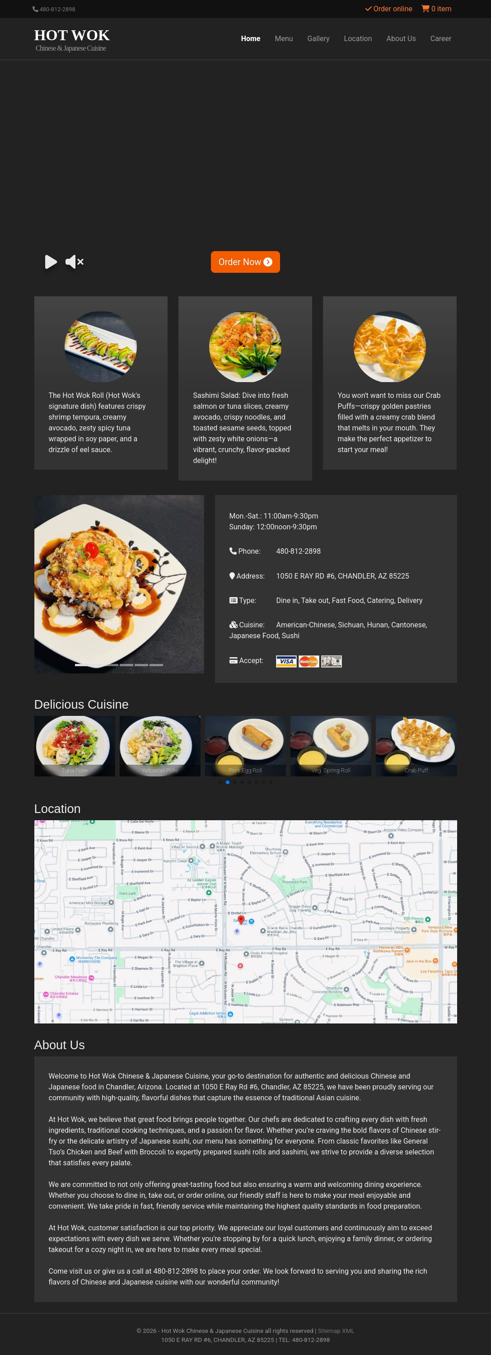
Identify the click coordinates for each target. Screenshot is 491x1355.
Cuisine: (247, 625)
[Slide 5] (141, 665)
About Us (401, 38)
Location (358, 38)
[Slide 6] (156, 665)
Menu (284, 38)
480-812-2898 (54, 9)
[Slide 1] (82, 665)
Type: (243, 600)
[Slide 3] (111, 665)
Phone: (245, 551)
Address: (247, 576)
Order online (388, 9)
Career (441, 38)
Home (251, 38)
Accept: (246, 660)
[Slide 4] (126, 665)
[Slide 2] (96, 665)
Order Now (246, 262)
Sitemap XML (336, 1330)
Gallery (319, 38)
